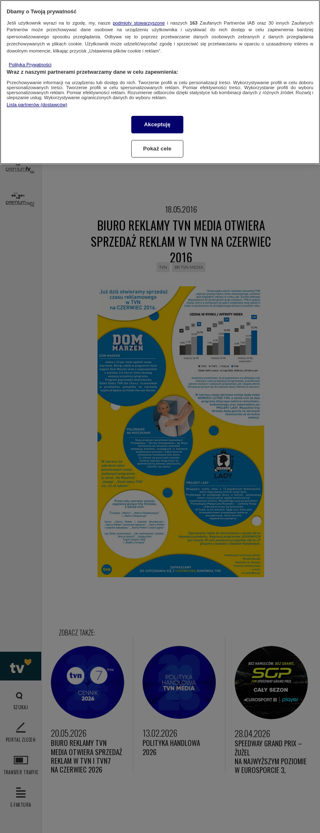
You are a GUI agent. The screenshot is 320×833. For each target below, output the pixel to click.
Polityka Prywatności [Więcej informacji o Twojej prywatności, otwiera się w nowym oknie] (30, 64)
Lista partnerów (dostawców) (37, 104)
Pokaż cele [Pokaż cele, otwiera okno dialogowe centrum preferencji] (157, 148)
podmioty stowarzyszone (139, 22)
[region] (160, 82)
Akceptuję (157, 124)
